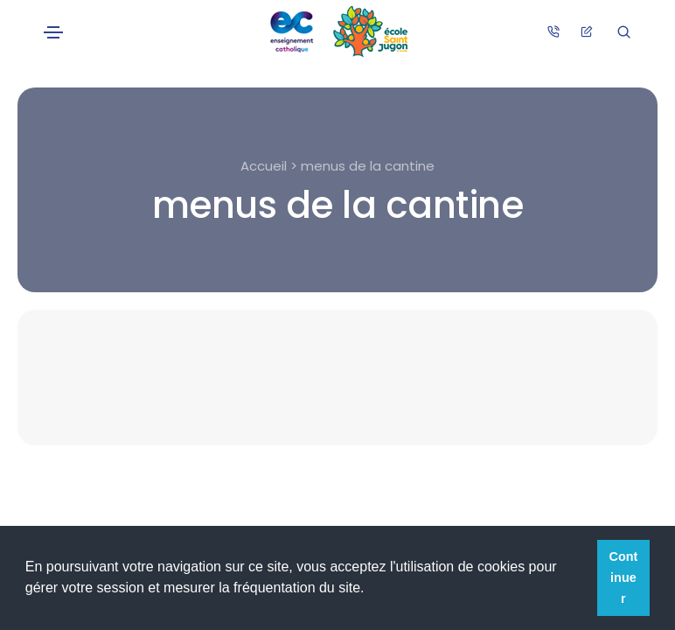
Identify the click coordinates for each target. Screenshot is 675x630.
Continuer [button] (623, 578)
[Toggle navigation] (53, 32)
